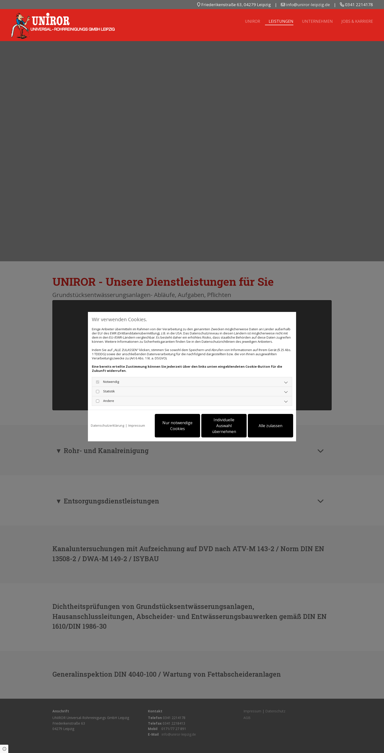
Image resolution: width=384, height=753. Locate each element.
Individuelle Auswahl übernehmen (224, 425)
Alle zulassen (270, 425)
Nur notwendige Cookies (177, 425)
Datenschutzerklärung (107, 425)
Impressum (136, 425)
